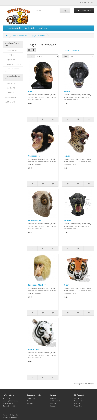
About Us (6, 398)
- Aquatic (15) (10, 59)
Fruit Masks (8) (10, 102)
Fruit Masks (43, 28)
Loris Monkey (34, 220)
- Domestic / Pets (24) (13, 64)
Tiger (66, 285)
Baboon (67, 91)
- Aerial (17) (9, 55)
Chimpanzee (34, 156)
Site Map (30, 403)
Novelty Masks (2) (11, 97)
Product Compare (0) (71, 50)
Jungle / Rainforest (38, 36)
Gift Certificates (55, 401)
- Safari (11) (9, 93)
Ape (30, 91)
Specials (53, 406)
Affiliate (53, 403)
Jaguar (67, 156)
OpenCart (15, 415)
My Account (78, 398)
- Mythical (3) (10, 83)
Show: (66, 56)
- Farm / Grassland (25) (12, 70)
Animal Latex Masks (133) (12, 44)
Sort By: (31, 56)
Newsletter (78, 406)
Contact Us (31, 398)
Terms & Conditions (10, 406)
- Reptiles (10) (10, 88)
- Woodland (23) (11, 50)
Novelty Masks (30, 28)
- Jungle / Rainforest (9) (12, 77)
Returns (29, 401)
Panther (67, 220)
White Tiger (33, 349)
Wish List (77, 403)
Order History (79, 401)
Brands (53, 398)
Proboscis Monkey (37, 285)
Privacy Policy (8, 403)
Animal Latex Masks (14, 28)
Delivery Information (10, 401)
